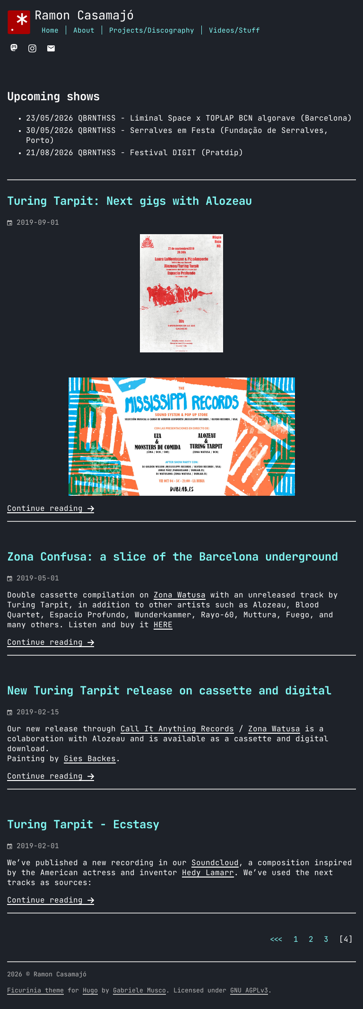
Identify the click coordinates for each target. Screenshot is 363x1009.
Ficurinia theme (35, 990)
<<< (276, 939)
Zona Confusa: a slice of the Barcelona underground (172, 557)
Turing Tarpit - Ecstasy (83, 825)
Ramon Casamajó (84, 16)
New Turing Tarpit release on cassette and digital (169, 691)
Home (50, 30)
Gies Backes (90, 759)
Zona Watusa (180, 595)
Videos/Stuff (234, 30)
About (84, 30)
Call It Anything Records (177, 729)
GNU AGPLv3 (249, 990)
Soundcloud (215, 863)
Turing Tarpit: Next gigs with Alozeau (129, 201)
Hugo (90, 990)
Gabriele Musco (139, 990)
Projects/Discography (151, 30)
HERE (163, 625)
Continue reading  (50, 508)
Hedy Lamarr (208, 873)
